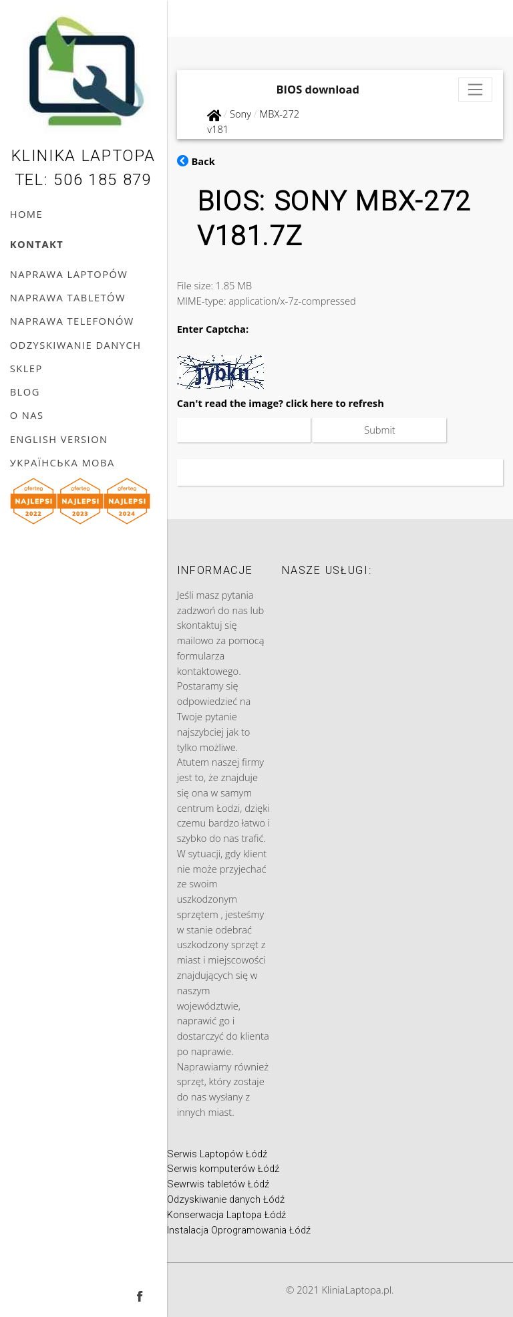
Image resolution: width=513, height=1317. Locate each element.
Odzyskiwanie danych (76, 344)
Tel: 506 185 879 (83, 179)
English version (59, 439)
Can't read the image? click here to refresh (280, 403)
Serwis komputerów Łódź (223, 1169)
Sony (240, 113)
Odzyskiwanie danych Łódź (226, 1199)
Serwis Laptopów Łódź (217, 1154)
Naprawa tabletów (68, 297)
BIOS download (318, 89)
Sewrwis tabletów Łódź (218, 1184)
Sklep (26, 368)
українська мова (62, 462)
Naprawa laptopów (69, 274)
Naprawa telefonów (72, 320)
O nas (27, 415)
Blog (25, 391)
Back (196, 161)
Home (26, 214)
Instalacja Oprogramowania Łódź (239, 1230)
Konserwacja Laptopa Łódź (226, 1215)
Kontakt (37, 244)
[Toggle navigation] (475, 90)
